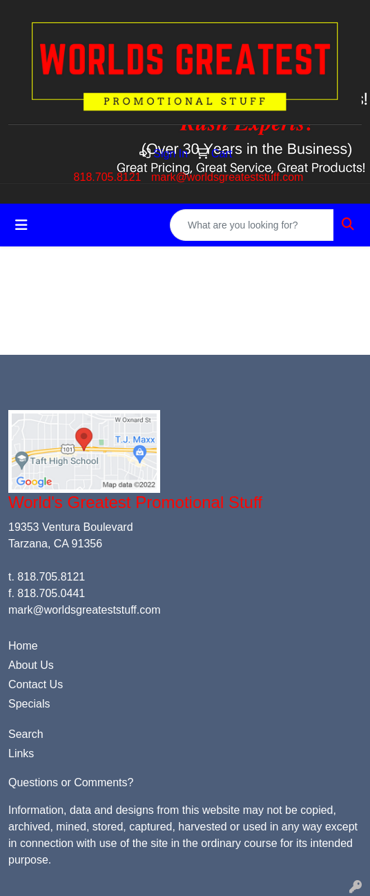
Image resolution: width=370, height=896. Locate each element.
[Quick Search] (252, 225)
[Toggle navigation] (21, 225)
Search (25, 734)
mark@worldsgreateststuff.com (227, 177)
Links (21, 753)
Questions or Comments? (70, 782)
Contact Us (35, 684)
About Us (31, 665)
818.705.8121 (108, 177)
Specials (29, 704)
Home (23, 646)
